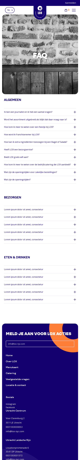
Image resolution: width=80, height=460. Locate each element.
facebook (10, 407)
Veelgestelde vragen (17, 379)
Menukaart (12, 367)
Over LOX (11, 361)
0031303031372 (14, 455)
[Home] (40, 11)
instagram (11, 404)
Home (9, 355)
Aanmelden (70, 2)
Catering (11, 373)
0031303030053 (14, 426)
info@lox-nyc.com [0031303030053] (15, 431)
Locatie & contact (16, 385)
